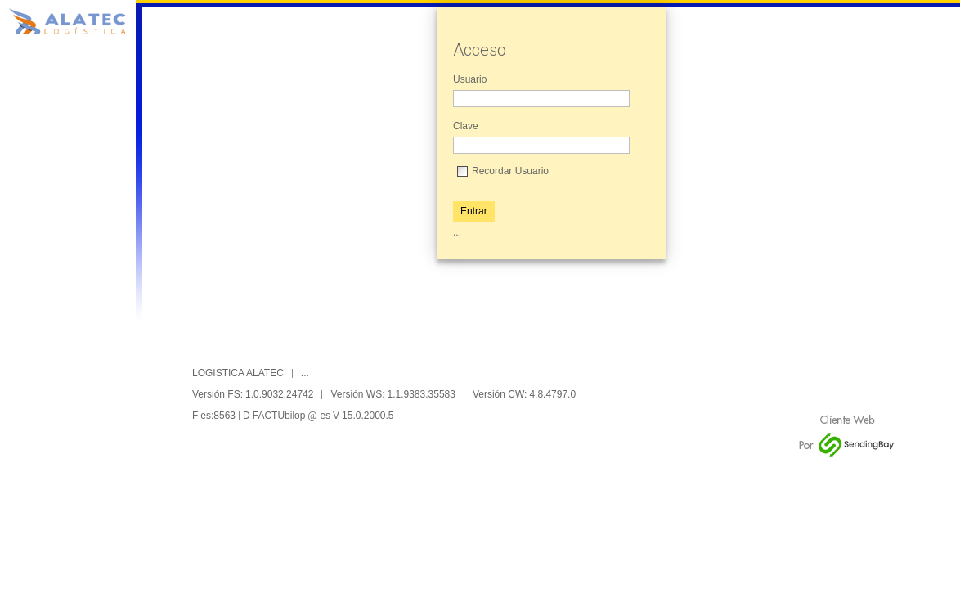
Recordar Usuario (510, 171)
